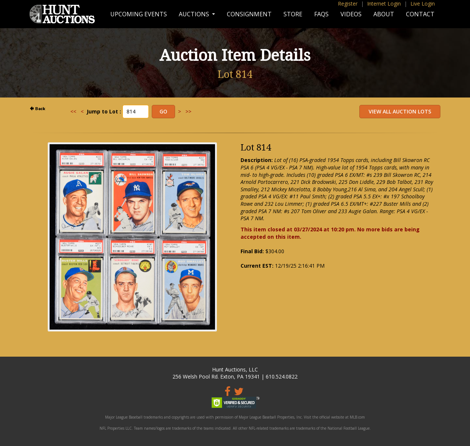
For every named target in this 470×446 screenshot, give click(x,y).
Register (347, 3)
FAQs (321, 14)
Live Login (422, 3)
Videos (351, 14)
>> (188, 111)
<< (73, 111)
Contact (420, 14)
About (383, 14)
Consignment (249, 14)
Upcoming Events (138, 14)
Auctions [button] (195, 14)
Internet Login (384, 3)
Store (292, 14)
